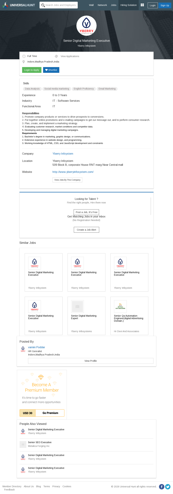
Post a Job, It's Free (86, 212)
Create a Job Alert (86, 229)
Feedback (9, 489)
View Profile (90, 361)
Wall (91, 5)
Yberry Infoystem (87, 45)
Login (153, 5)
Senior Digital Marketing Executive (46, 429)
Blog (38, 486)
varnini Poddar (36, 347)
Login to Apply (31, 70)
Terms (46, 486)
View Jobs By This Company (67, 180)
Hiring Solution (128, 5)
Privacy (56, 486)
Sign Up (165, 5)
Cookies (67, 486)
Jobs (113, 5)
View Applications (66, 56)
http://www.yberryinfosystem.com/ (73, 171)
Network (102, 5)
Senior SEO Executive (40, 442)
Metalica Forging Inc (39, 446)
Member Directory (12, 486)
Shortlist (51, 70)
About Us (29, 486)
